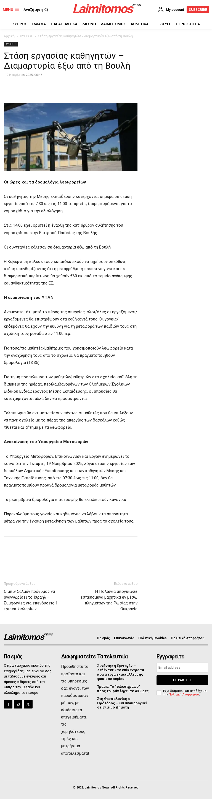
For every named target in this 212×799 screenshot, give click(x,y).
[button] (36, 9)
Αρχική (9, 36)
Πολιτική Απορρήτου (184, 694)
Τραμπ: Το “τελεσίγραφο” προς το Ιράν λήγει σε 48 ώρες (123, 688)
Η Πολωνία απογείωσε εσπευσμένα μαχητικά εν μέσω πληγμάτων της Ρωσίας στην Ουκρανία (109, 600)
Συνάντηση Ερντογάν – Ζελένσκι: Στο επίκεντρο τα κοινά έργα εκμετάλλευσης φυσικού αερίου (120, 672)
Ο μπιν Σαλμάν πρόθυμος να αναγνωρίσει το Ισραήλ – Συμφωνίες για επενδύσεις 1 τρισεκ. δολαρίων (31, 600)
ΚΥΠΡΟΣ (26, 36)
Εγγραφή (182, 680)
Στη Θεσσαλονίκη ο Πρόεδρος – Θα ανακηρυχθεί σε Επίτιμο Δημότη (122, 703)
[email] (182, 668)
